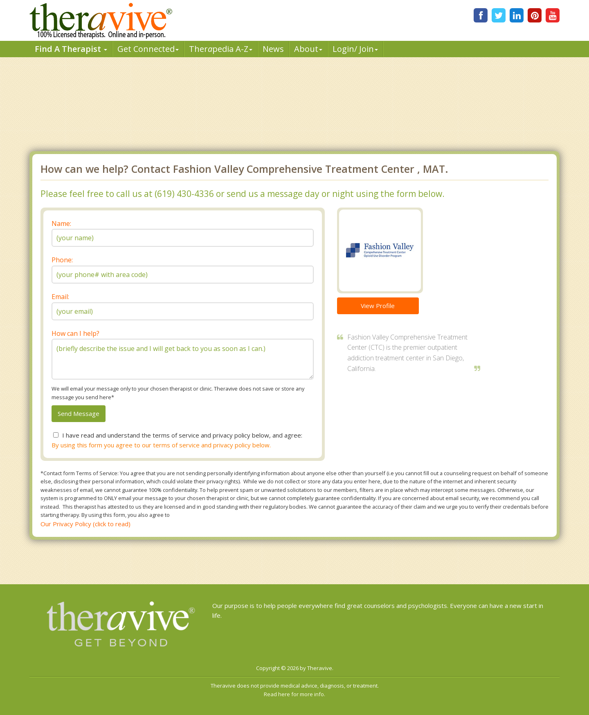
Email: (60, 296)
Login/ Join (355, 48)
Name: (61, 223)
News (273, 48)
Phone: (62, 259)
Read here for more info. (294, 694)
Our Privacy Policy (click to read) (85, 524)
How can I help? (75, 333)
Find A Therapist (71, 48)
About (308, 48)
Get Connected (148, 48)
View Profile (378, 306)
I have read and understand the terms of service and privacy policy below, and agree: (182, 435)
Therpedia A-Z (220, 48)
